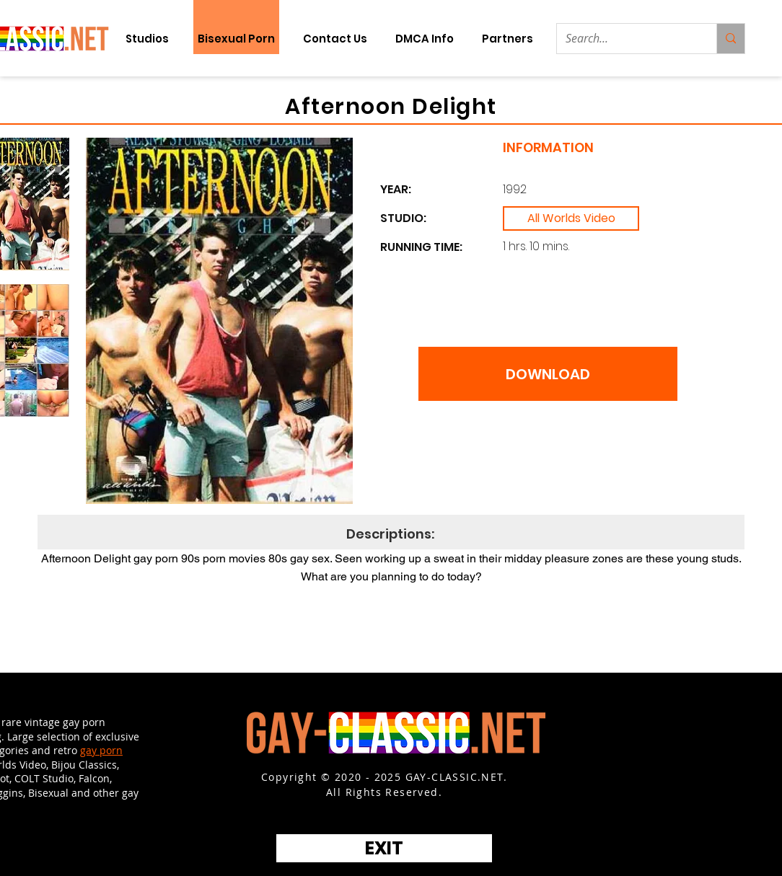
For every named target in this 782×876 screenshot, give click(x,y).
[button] (507, 38)
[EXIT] (384, 848)
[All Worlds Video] (571, 218)
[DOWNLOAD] (547, 374)
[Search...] (626, 38)
